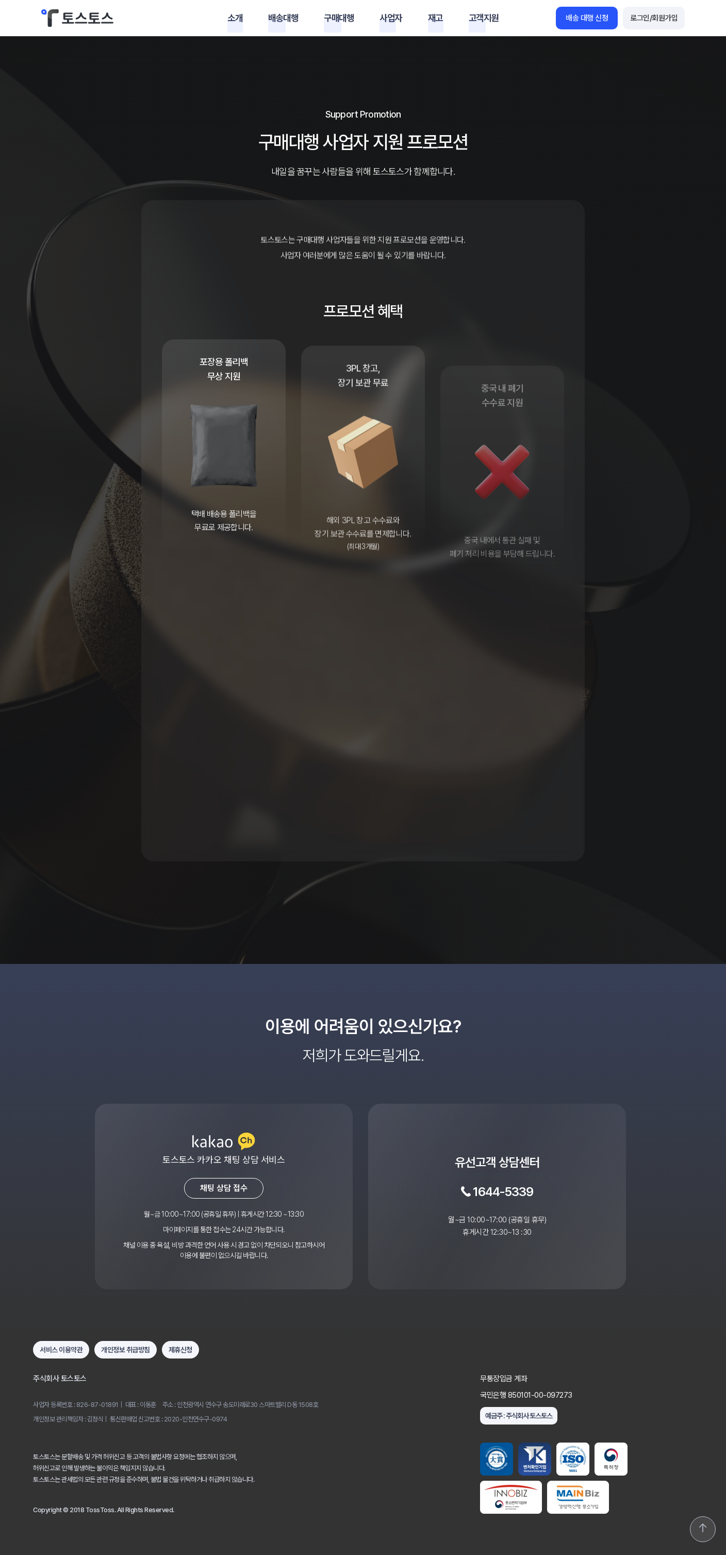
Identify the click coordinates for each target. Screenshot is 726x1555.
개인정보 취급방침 (125, 1350)
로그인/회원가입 (654, 18)
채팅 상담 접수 (224, 1188)
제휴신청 (180, 1350)
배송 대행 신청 (587, 18)
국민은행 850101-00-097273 (526, 1395)
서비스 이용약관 (61, 1350)
